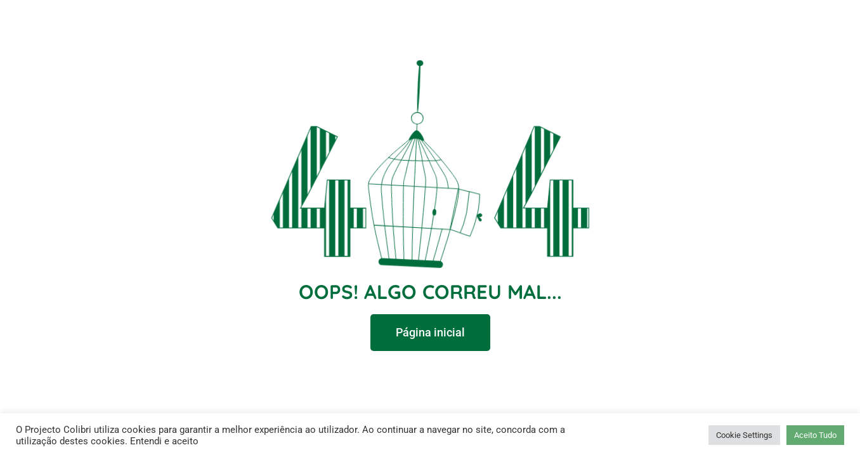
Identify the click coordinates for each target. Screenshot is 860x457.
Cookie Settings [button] (744, 435)
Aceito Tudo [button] (815, 435)
